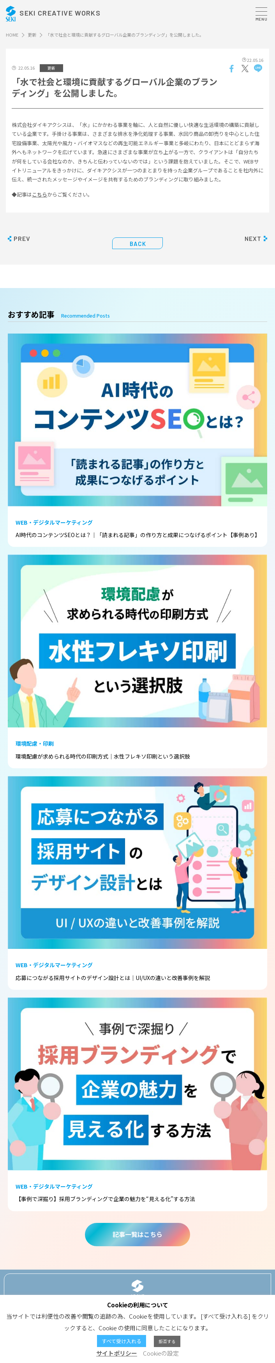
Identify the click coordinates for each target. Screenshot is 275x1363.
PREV (22, 238)
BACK (138, 243)
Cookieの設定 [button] (161, 1353)
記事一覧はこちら (137, 1234)
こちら (39, 194)
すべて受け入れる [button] (121, 1341)
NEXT (253, 238)
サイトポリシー (116, 1353)
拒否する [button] (167, 1341)
